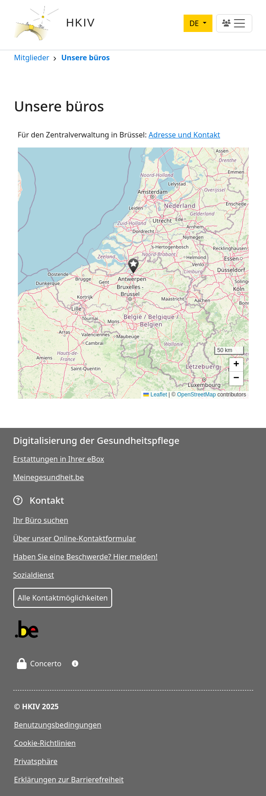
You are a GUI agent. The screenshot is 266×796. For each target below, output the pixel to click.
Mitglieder (31, 58)
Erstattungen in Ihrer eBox (58, 459)
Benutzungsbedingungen (58, 725)
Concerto (39, 664)
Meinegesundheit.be (48, 477)
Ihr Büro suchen (41, 520)
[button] (133, 265)
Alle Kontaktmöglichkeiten (63, 598)
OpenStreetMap (196, 394)
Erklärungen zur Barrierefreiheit (69, 780)
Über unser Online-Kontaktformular (74, 538)
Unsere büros (85, 58)
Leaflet (155, 394)
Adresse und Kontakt (184, 135)
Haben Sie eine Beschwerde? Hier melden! (85, 557)
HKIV (80, 22)
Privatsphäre (36, 761)
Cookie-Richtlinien (45, 743)
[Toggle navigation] (234, 23)
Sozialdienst (33, 575)
